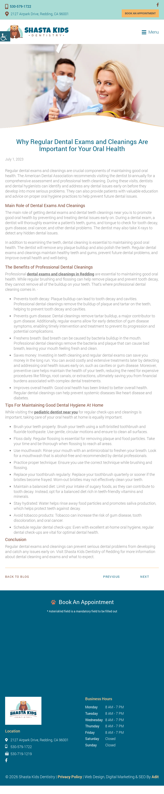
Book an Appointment (140, 13)
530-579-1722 (18, 6)
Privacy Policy (70, 776)
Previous (111, 577)
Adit (155, 776)
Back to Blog (17, 576)
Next (144, 577)
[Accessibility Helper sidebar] (5, 36)
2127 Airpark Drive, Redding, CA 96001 (37, 14)
